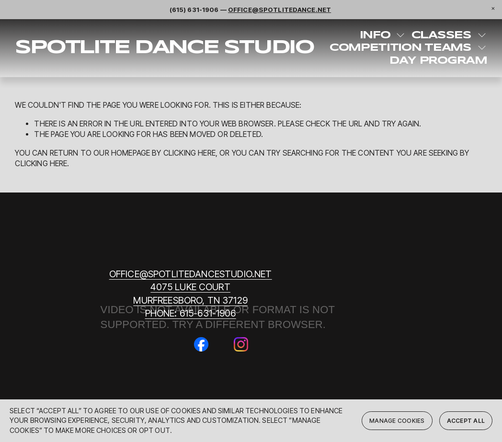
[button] (493, 9)
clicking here (189, 153)
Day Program (438, 61)
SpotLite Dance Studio (164, 47)
